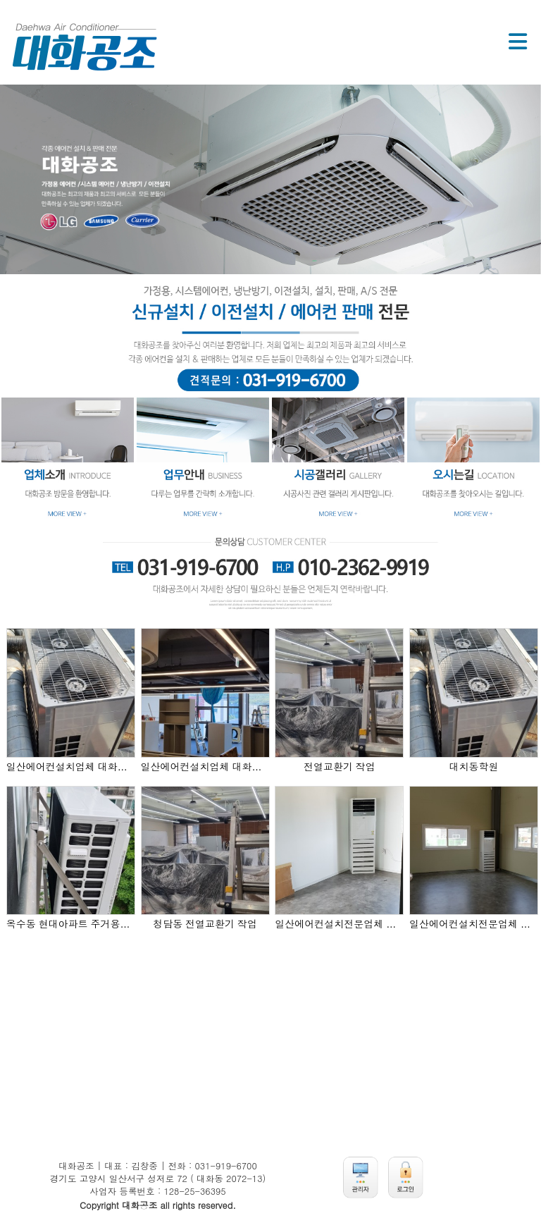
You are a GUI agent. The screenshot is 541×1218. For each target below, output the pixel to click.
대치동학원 (474, 767)
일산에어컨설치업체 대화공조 (70, 767)
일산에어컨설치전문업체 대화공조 (339, 924)
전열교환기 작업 (339, 767)
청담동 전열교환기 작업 (205, 924)
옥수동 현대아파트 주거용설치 (70, 924)
